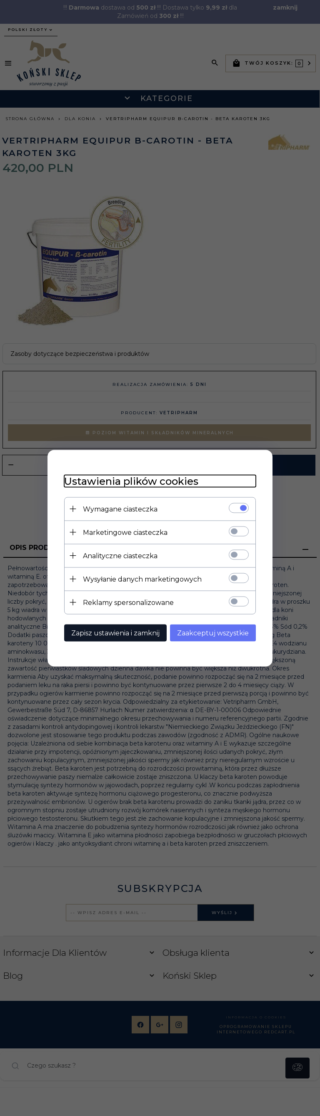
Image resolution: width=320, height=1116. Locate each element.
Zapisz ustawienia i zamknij (115, 633)
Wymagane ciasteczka (120, 509)
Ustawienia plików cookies (131, 481)
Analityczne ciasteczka (120, 555)
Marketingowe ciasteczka (125, 532)
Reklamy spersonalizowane (128, 602)
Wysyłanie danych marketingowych (142, 579)
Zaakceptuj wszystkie (213, 633)
